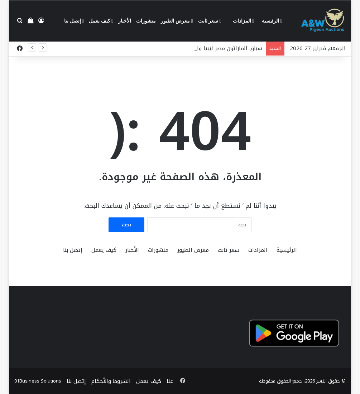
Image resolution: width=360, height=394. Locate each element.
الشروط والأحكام (111, 381)
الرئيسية (272, 21)
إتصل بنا (74, 21)
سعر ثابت (209, 21)
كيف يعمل (101, 21)
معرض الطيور (177, 21)
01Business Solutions (37, 380)
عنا (170, 381)
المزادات (243, 21)
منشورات (146, 21)
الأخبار (124, 21)
